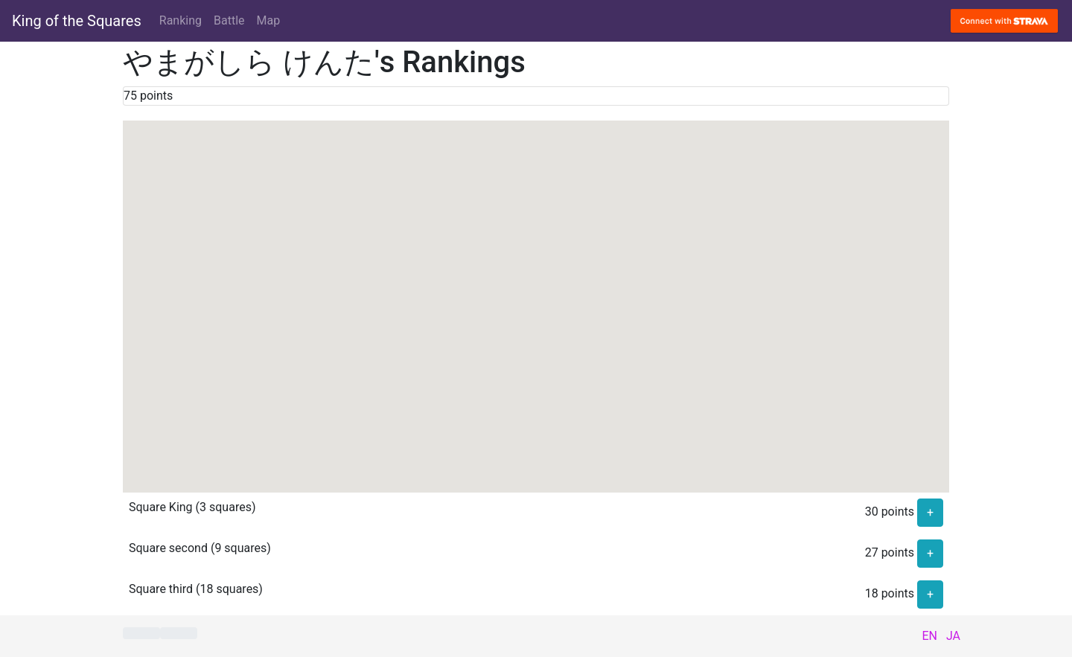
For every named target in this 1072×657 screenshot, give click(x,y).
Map (269, 20)
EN (929, 636)
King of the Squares (76, 21)
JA (953, 636)
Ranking (180, 20)
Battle (229, 20)
